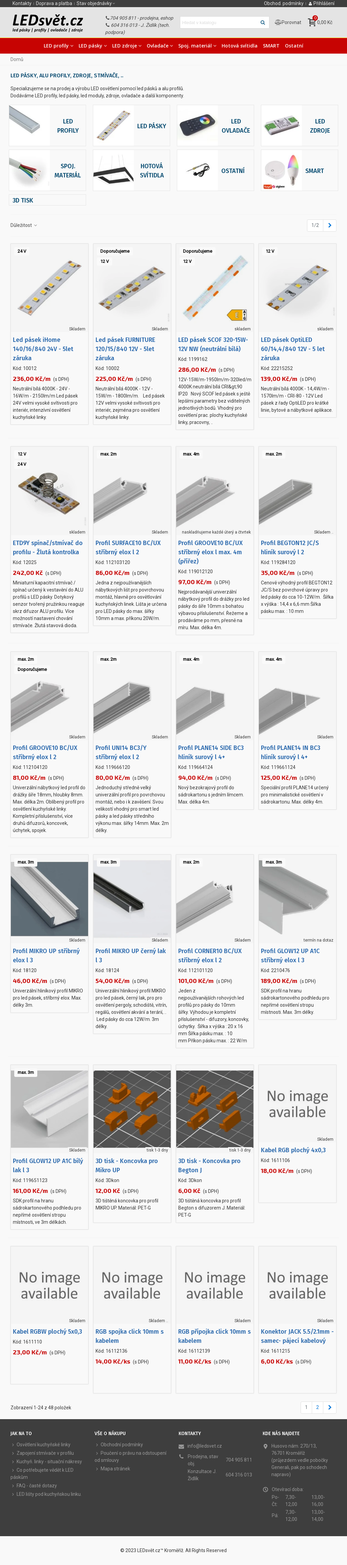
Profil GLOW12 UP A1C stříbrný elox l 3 (290, 955)
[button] (96, 3)
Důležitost (24, 225)
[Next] (329, 225)
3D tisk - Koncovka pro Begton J (209, 1165)
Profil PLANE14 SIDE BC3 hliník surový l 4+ (211, 752)
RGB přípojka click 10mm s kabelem (214, 1336)
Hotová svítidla (240, 45)
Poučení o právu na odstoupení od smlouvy (130, 1456)
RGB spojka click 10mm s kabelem (130, 1336)
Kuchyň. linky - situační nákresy (46, 1461)
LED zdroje (124, 45)
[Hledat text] (219, 22)
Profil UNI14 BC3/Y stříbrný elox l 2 (121, 752)
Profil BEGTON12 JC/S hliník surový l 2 (290, 547)
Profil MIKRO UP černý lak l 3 (131, 955)
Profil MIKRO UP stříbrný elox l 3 (46, 955)
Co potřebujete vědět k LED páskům (42, 1473)
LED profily (56, 45)
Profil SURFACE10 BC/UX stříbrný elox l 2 (128, 547)
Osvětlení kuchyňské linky (40, 1444)
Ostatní (294, 45)
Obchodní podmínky (119, 1444)
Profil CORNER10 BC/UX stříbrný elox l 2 (210, 955)
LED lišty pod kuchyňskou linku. (46, 1494)
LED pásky (90, 45)
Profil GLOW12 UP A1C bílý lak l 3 (48, 1165)
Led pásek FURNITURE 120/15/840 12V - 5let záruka (125, 349)
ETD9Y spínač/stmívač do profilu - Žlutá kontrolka (48, 547)
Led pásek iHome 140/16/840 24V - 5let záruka (43, 349)
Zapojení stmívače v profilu (42, 1453)
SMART (271, 45)
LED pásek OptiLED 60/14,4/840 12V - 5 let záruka (293, 349)
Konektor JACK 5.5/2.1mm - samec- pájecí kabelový (297, 1336)
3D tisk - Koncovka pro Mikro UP (127, 1165)
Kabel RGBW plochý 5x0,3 (47, 1331)
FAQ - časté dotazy (34, 1485)
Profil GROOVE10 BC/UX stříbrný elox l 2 (45, 752)
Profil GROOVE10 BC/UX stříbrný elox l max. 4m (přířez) (210, 552)
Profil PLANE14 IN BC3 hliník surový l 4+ (290, 752)
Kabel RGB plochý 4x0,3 (293, 1150)
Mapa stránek (112, 1468)
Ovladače (157, 45)
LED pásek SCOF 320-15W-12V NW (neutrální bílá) (213, 344)
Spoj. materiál (195, 45)
